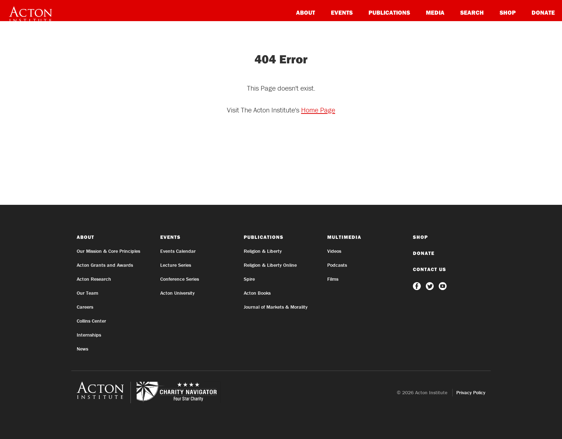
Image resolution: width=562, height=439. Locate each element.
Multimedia (344, 237)
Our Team (87, 293)
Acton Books (257, 293)
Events (342, 12)
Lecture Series (175, 265)
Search (472, 12)
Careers (85, 307)
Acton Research (94, 279)
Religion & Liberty (263, 251)
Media (435, 12)
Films (332, 279)
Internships (89, 335)
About (305, 12)
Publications (389, 12)
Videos (334, 251)
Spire (249, 279)
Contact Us (429, 269)
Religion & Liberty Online (270, 265)
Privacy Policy (470, 392)
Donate (543, 12)
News (82, 349)
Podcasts (337, 265)
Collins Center (91, 321)
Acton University (177, 293)
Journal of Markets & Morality (276, 307)
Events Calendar (178, 251)
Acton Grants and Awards (105, 265)
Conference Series (179, 279)
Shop (508, 12)
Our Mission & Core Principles (108, 251)
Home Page (318, 109)
